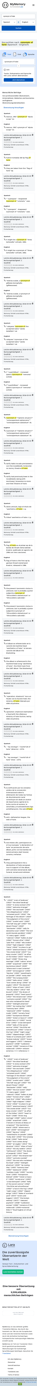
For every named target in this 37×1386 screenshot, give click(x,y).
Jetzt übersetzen (18, 80)
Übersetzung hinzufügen (14, 107)
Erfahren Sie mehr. (31, 1382)
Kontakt (10, 1368)
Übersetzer (11, 1362)
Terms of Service (13, 1375)
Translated (13, 1371)
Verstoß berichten (14, 1365)
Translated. (6, 1353)
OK (20, 1384)
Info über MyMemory (14, 1359)
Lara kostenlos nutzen (13, 1272)
